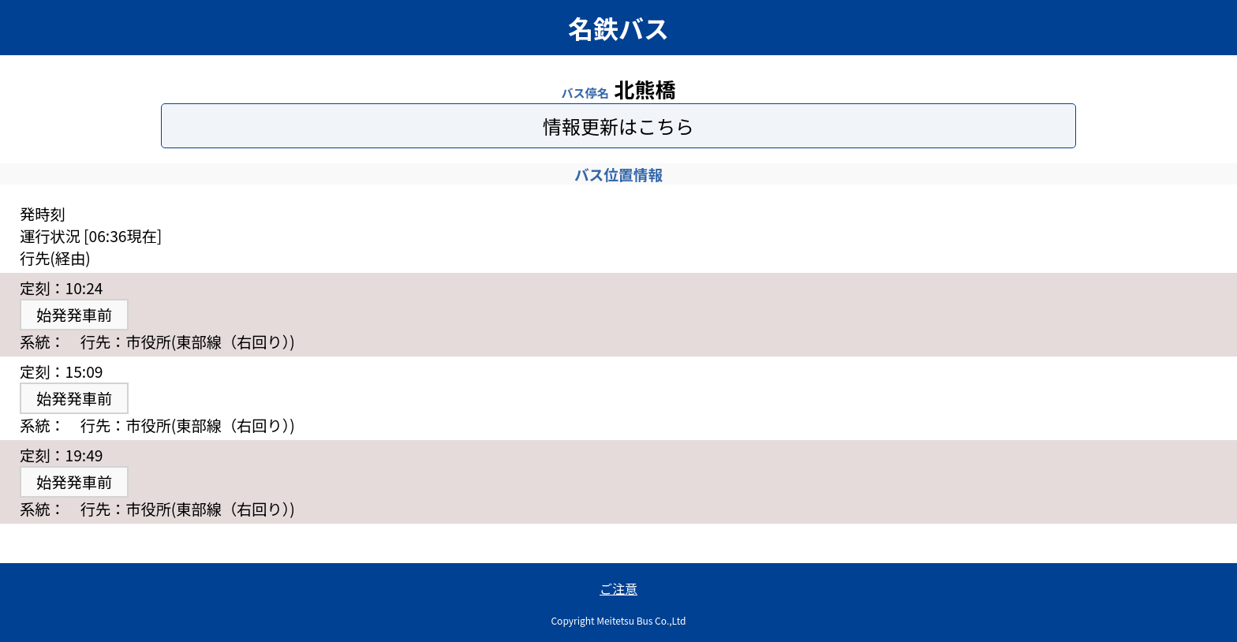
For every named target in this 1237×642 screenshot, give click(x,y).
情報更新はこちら (618, 126)
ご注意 (618, 588)
